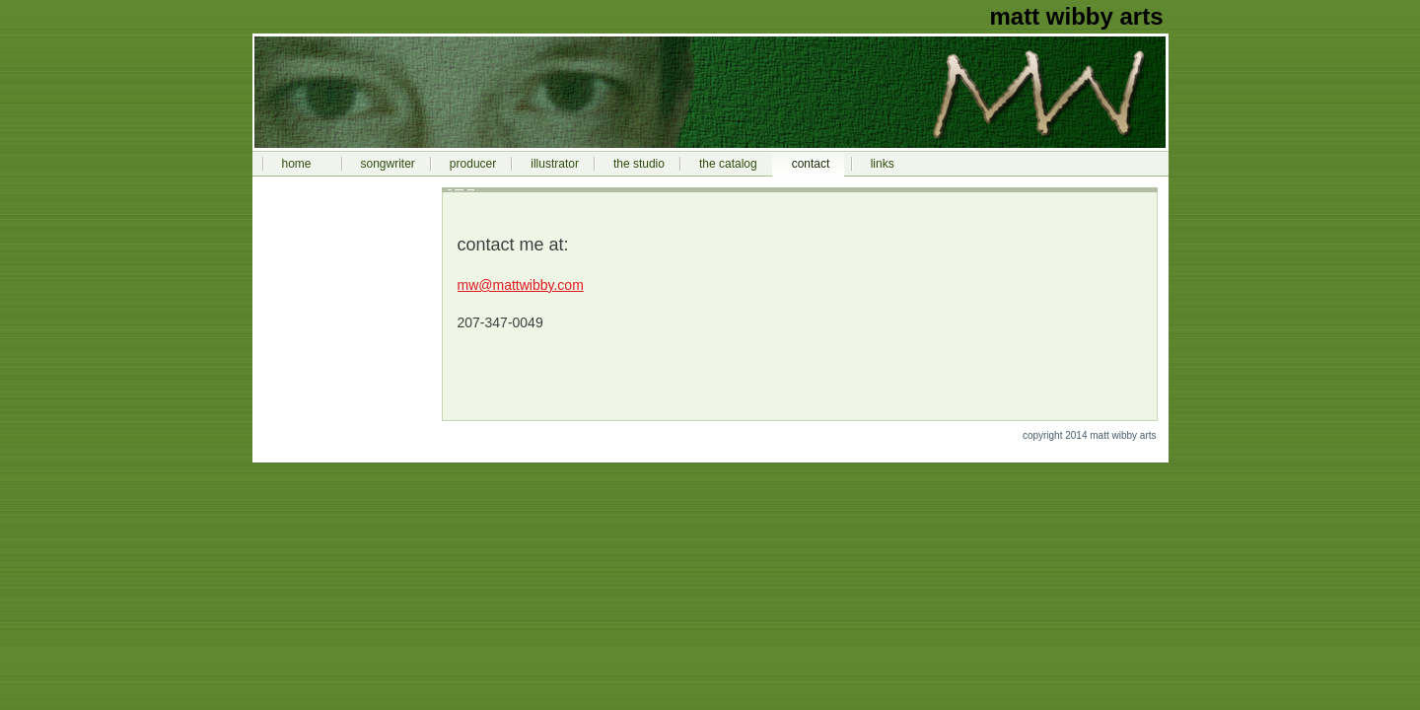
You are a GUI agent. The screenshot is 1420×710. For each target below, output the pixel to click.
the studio (639, 164)
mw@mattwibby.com (521, 285)
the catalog (728, 164)
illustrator (555, 164)
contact (811, 164)
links (882, 164)
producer (473, 164)
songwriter (388, 164)
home (297, 164)
